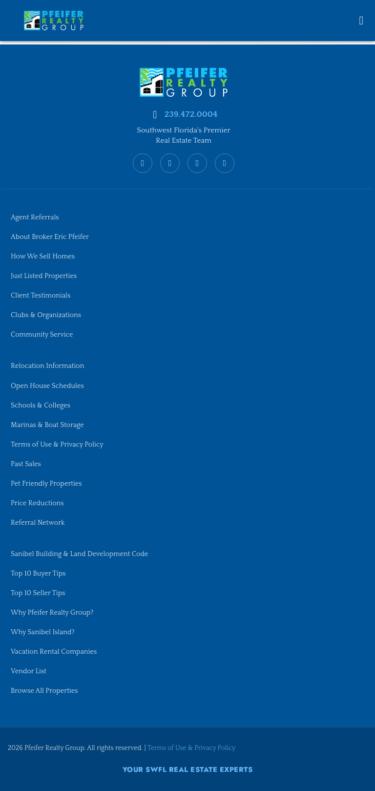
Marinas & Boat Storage (47, 424)
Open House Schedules (47, 385)
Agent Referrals (35, 216)
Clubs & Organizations (46, 314)
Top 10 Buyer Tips (38, 573)
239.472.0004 (190, 113)
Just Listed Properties (44, 275)
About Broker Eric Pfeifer (50, 235)
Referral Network (38, 522)
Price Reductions (37, 502)
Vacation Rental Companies (54, 652)
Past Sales (26, 463)
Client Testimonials (41, 295)
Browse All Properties (44, 691)
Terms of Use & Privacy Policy (57, 444)
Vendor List (28, 671)
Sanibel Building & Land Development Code (80, 553)
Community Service (42, 334)
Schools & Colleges (41, 404)
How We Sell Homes (43, 255)
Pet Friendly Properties (47, 483)
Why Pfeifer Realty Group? (52, 612)
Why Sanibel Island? (43, 632)
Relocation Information (47, 365)
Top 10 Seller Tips (38, 593)
